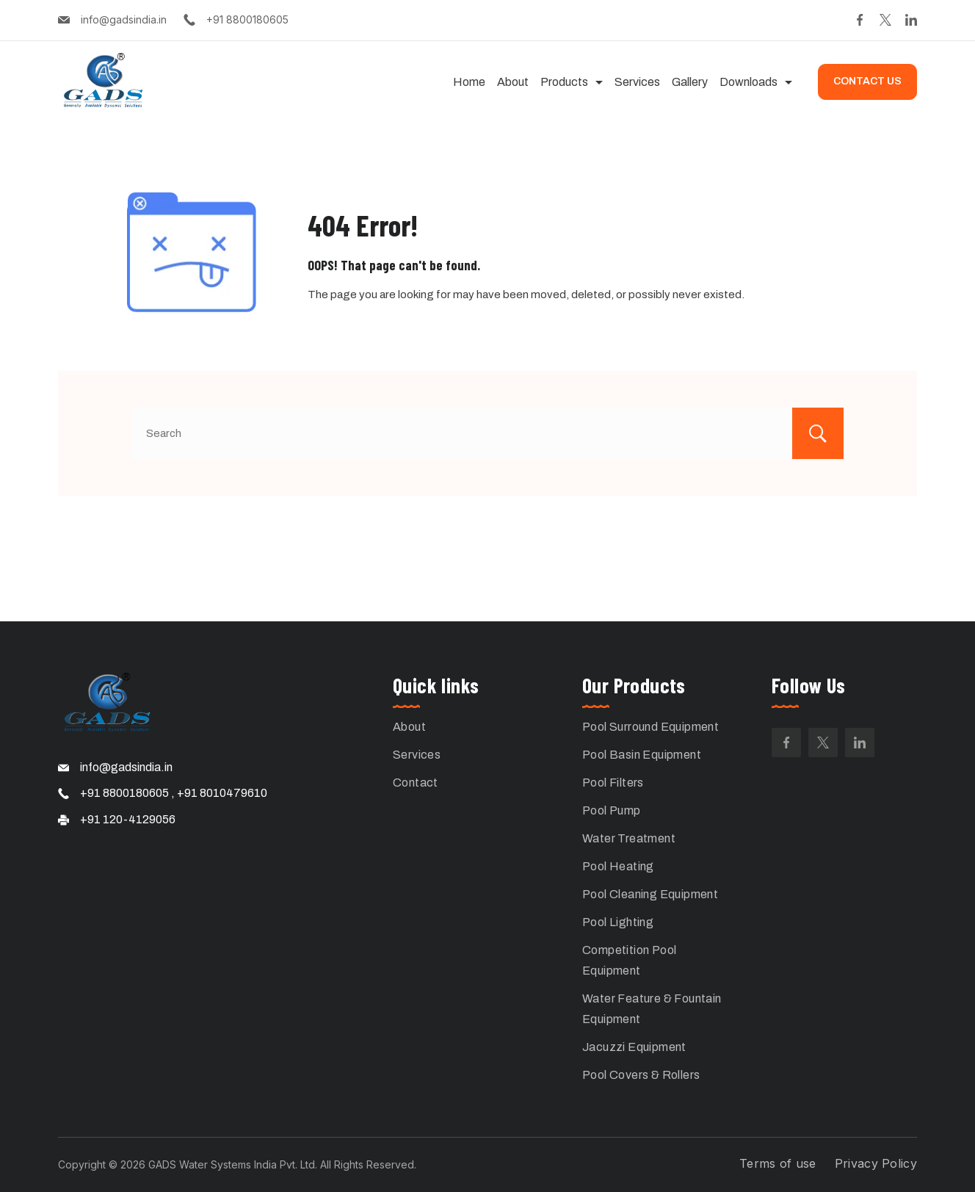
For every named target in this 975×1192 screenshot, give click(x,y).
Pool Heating (618, 866)
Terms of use (777, 1163)
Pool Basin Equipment (641, 754)
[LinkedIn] (911, 20)
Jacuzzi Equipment (634, 1047)
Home (469, 82)
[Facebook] (860, 20)
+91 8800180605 (247, 19)
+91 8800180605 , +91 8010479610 (173, 793)
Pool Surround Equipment (650, 726)
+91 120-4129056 (127, 819)
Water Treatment (628, 838)
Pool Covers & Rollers (641, 1075)
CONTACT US (867, 81)
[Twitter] (885, 20)
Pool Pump (611, 810)
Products (571, 82)
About (513, 82)
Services (637, 82)
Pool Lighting (617, 922)
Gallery (690, 82)
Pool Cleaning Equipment (650, 894)
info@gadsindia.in (124, 19)
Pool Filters (613, 782)
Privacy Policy (876, 1163)
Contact (415, 782)
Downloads (756, 82)
